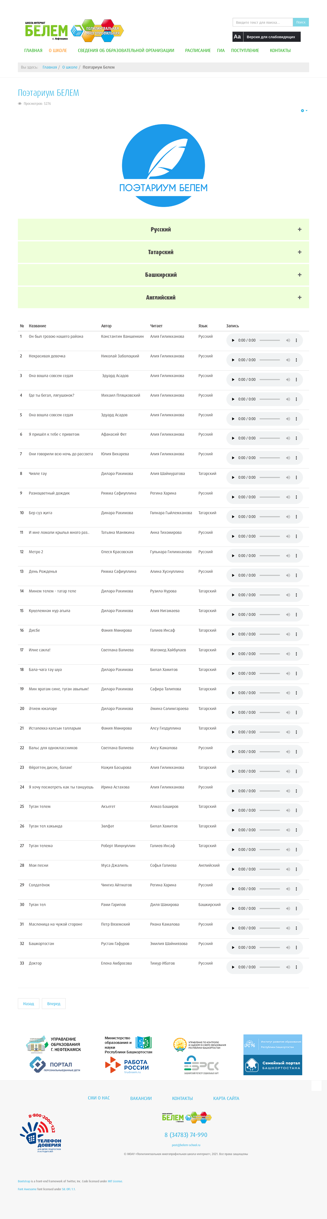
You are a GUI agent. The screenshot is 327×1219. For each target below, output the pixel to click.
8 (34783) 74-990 (186, 1134)
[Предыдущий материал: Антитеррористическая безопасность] (28, 1003)
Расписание (198, 50)
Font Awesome (27, 1189)
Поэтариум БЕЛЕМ (48, 92)
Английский (161, 297)
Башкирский (161, 275)
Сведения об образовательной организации (128, 50)
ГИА (221, 50)
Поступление (247, 50)
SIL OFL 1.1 (68, 1189)
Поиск (301, 22)
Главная (33, 50)
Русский (161, 229)
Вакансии (141, 1098)
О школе (60, 50)
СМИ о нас (99, 1097)
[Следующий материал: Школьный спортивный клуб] (54, 1003)
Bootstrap (24, 1181)
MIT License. (115, 1181)
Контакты (280, 50)
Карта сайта (226, 1098)
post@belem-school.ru (186, 1145)
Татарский (160, 252)
